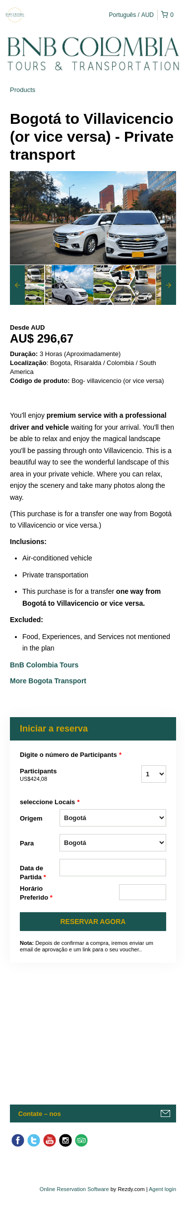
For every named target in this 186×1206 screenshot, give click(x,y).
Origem (31, 818)
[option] (31, 285)
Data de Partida (33, 873)
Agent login (162, 1189)
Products (22, 89)
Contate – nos (39, 1113)
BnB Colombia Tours (45, 665)
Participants (40, 775)
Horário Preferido (36, 893)
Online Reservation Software (74, 1189)
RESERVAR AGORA (93, 922)
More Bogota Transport (48, 681)
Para (27, 843)
